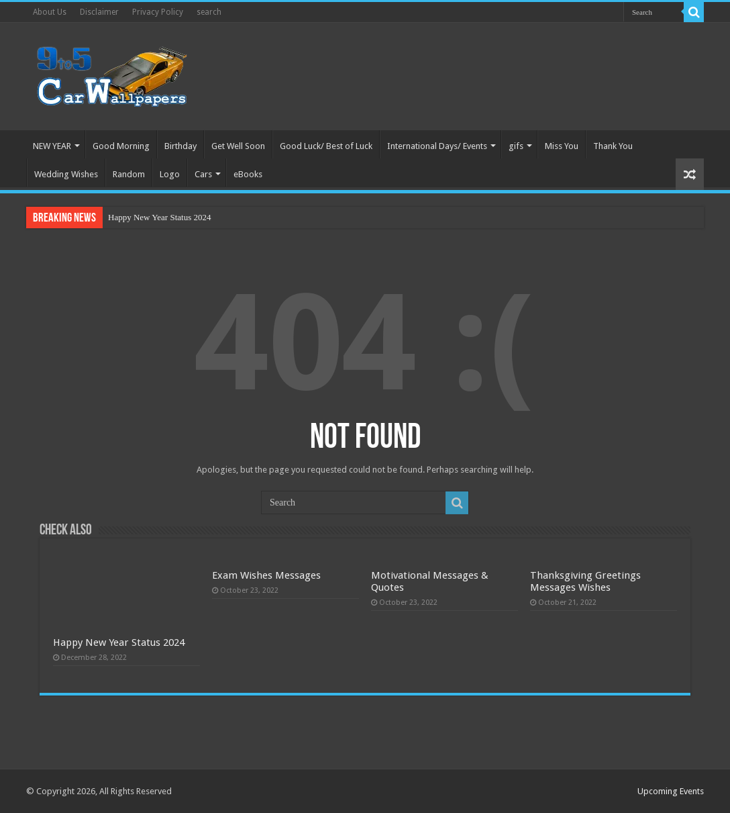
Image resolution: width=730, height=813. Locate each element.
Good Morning (121, 146)
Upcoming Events (670, 791)
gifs (516, 146)
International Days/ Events (437, 146)
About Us (49, 12)
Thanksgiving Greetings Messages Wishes (585, 581)
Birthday (180, 146)
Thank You (613, 146)
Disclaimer (99, 12)
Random (129, 174)
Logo (170, 174)
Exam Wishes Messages (266, 575)
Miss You (561, 146)
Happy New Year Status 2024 (159, 217)
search (209, 12)
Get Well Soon (238, 146)
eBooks (247, 174)
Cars (203, 174)
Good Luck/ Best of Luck (326, 146)
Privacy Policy (157, 12)
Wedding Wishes (66, 174)
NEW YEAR (52, 146)
